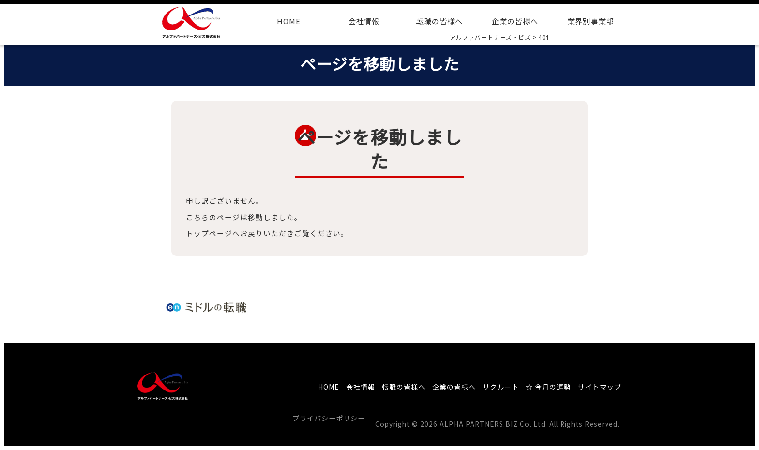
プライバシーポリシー (328, 417)
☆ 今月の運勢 (548, 386)
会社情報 (364, 21)
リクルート (501, 386)
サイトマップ (600, 386)
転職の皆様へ (439, 21)
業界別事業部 (590, 21)
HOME (289, 21)
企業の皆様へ (515, 21)
